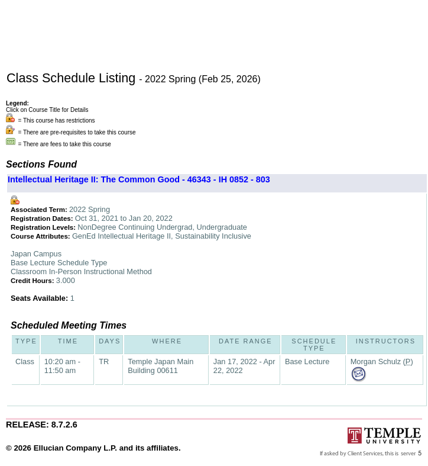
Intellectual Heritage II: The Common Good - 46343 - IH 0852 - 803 (139, 179)
